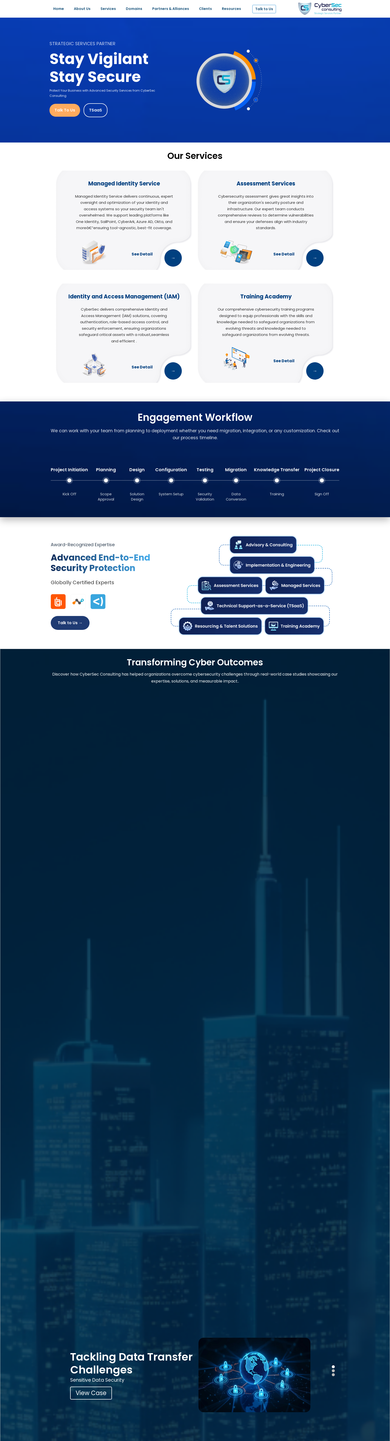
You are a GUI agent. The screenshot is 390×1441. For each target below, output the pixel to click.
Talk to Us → (70, 623)
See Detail (142, 254)
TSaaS (95, 110)
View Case (91, 1393)
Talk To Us (64, 110)
